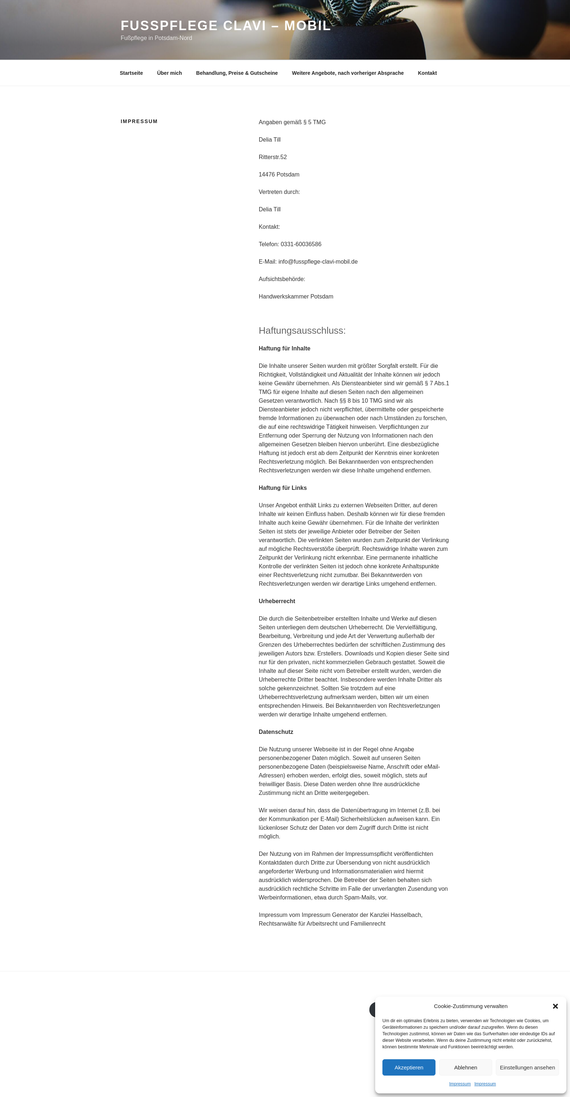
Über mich (169, 73)
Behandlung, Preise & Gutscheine (237, 73)
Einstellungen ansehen (527, 1067)
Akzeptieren (408, 1067)
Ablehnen (465, 1067)
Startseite (131, 73)
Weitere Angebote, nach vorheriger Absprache (348, 73)
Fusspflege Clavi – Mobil (226, 25)
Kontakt (427, 73)
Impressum (460, 1083)
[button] (555, 1006)
